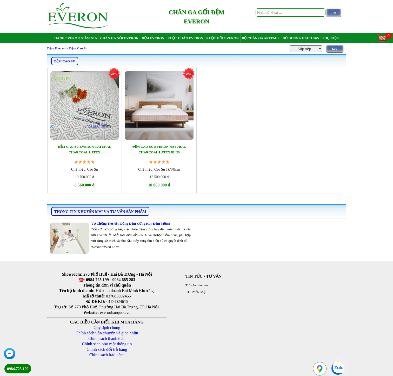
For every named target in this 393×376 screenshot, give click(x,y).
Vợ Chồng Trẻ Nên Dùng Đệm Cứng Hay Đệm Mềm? (130, 223)
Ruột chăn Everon (185, 38)
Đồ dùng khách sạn (301, 38)
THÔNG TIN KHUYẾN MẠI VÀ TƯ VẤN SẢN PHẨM (100, 212)
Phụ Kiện (330, 38)
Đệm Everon (153, 38)
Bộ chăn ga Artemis (260, 38)
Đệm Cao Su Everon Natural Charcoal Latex (84, 149)
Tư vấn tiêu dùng (197, 285)
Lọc (334, 48)
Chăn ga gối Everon (119, 38)
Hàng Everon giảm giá (75, 38)
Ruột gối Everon (222, 38)
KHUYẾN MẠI (196, 292)
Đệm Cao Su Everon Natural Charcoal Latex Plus (159, 149)
